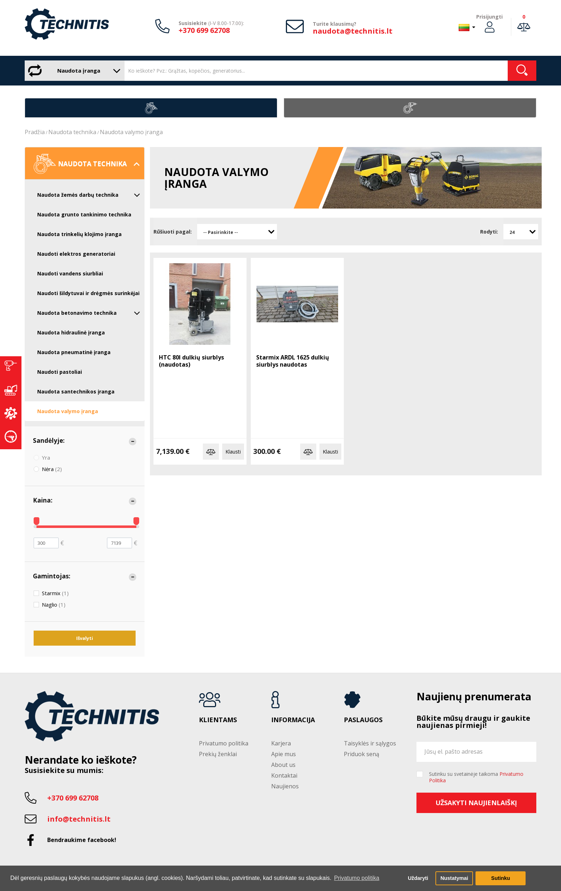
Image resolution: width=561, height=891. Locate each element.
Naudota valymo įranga (131, 132)
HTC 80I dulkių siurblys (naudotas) (191, 360)
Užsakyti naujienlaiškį (476, 802)
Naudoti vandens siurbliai (70, 273)
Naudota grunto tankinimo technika (84, 214)
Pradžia (35, 132)
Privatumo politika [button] (356, 878)
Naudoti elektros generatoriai (76, 253)
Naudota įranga (73, 70)
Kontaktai (284, 775)
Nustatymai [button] (454, 878)
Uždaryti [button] (418, 878)
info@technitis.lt (79, 819)
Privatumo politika (223, 743)
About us (283, 765)
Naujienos (285, 786)
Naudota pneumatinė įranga (74, 352)
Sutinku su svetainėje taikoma (476, 777)
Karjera (281, 743)
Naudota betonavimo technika (88, 313)
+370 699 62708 (204, 30)
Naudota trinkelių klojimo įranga (79, 234)
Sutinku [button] (500, 878)
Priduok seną (361, 754)
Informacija (293, 720)
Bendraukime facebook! (81, 840)
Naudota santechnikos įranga (75, 391)
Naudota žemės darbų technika (88, 195)
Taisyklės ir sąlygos (370, 743)
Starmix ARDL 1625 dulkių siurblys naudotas (292, 360)
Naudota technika (72, 132)
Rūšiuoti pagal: (172, 231)
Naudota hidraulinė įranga (71, 332)
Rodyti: (489, 231)
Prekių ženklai (218, 754)
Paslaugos (363, 720)
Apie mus (283, 754)
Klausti (233, 451)
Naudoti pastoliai (59, 371)
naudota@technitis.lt (352, 31)
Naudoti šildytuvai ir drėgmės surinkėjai (88, 293)
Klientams (218, 720)
